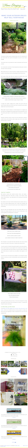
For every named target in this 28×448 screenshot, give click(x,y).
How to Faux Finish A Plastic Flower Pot (21, 399)
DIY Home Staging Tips (7, 445)
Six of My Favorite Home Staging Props (7, 385)
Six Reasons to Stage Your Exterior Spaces (4, 364)
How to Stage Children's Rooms (20, 385)
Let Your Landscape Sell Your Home (17, 364)
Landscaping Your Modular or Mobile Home (10, 364)
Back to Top (25, 445)
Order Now (14, 417)
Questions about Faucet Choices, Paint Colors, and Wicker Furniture (7, 399)
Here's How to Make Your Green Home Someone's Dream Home (23, 364)
